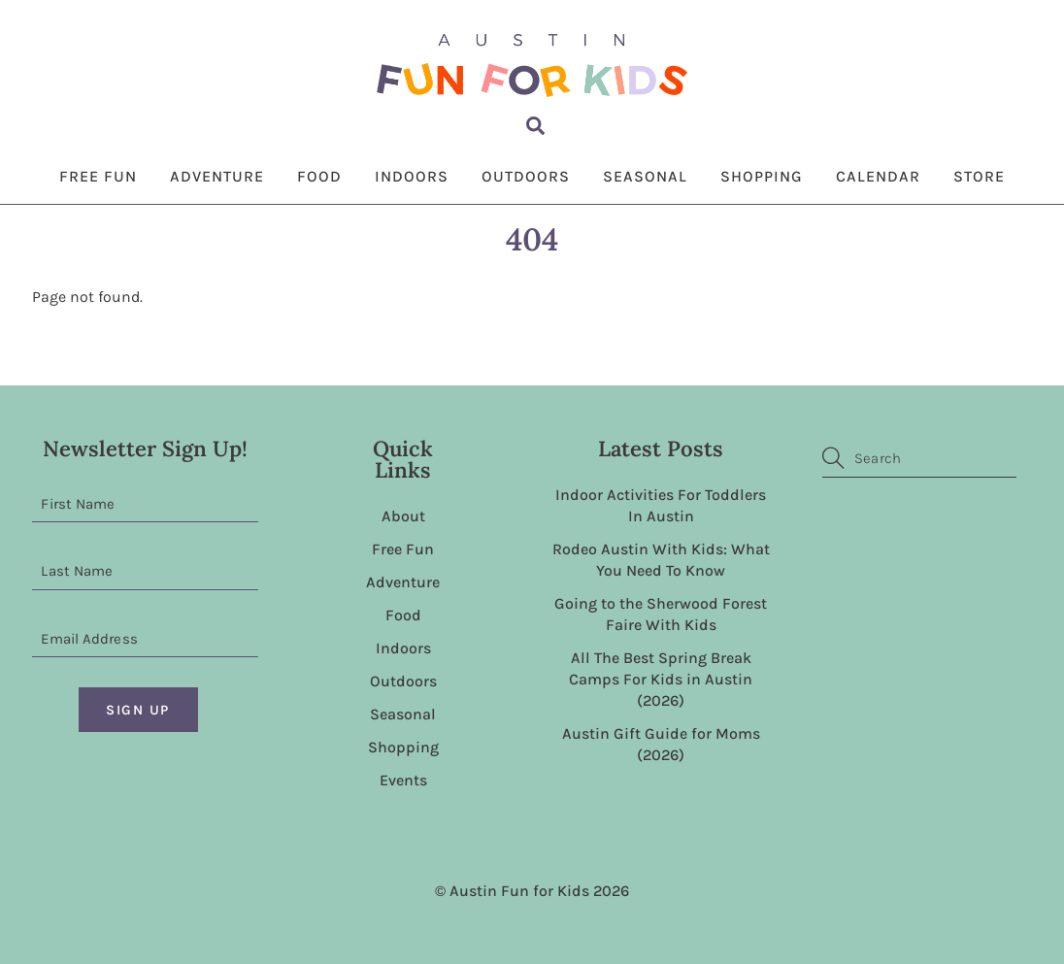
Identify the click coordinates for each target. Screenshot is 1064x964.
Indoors (412, 176)
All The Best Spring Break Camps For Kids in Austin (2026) (660, 679)
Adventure (217, 176)
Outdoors (526, 176)
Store (979, 176)
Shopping (761, 176)
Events (403, 780)
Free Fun (98, 176)
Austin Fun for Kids (519, 890)
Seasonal (645, 176)
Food (319, 176)
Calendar (878, 176)
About (403, 516)
